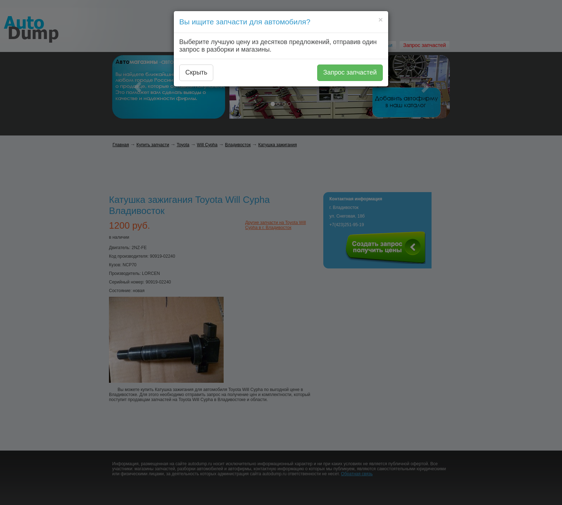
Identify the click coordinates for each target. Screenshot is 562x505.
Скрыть (196, 72)
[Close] (380, 19)
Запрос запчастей (350, 72)
